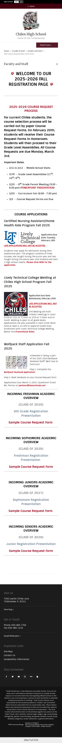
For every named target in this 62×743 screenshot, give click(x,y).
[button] (18, 2)
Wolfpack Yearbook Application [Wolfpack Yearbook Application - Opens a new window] (19, 372)
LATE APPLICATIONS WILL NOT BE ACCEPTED (24, 245)
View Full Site (31, 740)
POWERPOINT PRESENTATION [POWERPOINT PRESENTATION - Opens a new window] (37, 187)
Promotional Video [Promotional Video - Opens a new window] (25, 331)
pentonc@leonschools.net (32, 385)
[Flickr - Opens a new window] (31, 676)
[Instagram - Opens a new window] (24, 676)
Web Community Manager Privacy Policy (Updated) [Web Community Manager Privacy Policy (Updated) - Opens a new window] (39, 724)
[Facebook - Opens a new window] (6, 676)
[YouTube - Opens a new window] (18, 676)
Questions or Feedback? (32, 723)
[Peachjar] (37, 676)
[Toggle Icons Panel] (47, 45)
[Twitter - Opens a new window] (12, 676)
